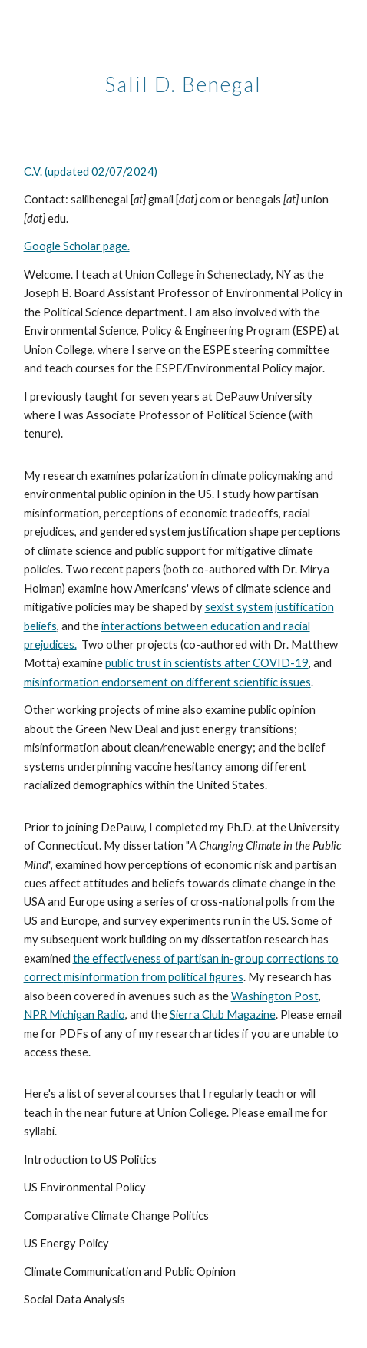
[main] (184, 81)
